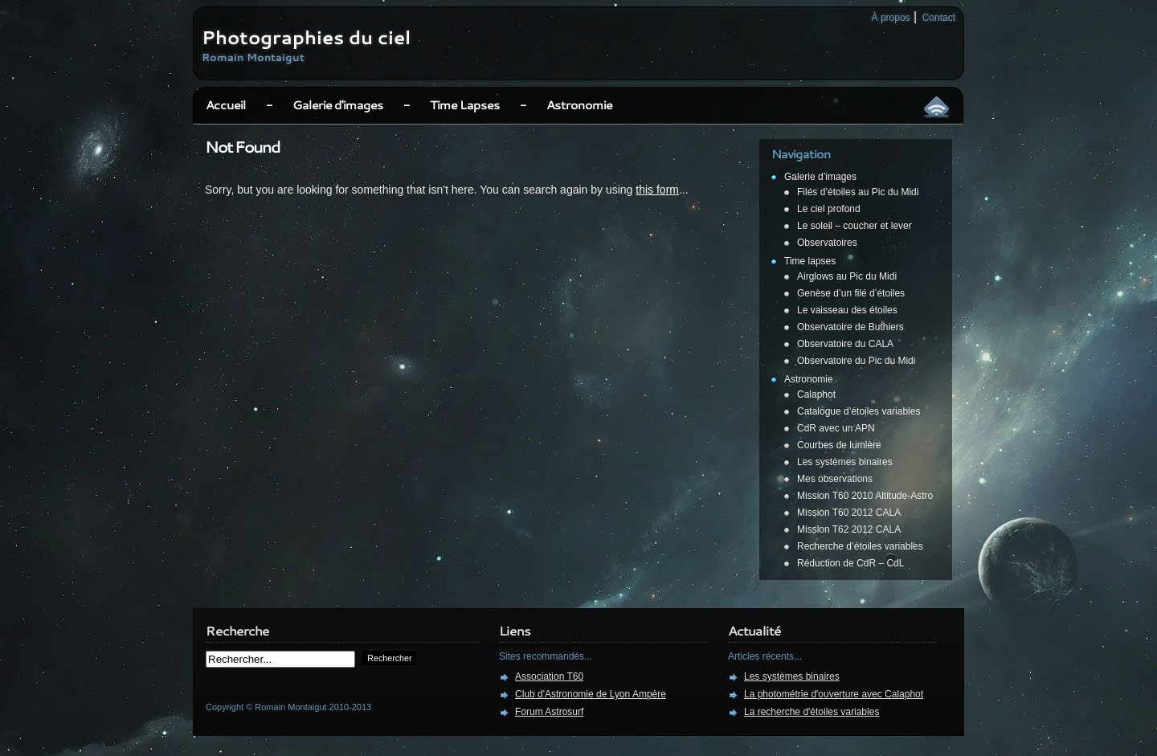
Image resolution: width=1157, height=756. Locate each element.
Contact (938, 17)
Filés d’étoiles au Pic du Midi (857, 192)
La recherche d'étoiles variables (811, 711)
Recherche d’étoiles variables (860, 546)
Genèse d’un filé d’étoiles (851, 293)
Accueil (226, 104)
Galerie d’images (820, 176)
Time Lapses (465, 104)
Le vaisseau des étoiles (847, 310)
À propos (891, 17)
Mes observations (835, 478)
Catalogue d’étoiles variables (858, 411)
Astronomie (579, 104)
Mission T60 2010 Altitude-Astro (865, 495)
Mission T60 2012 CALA (849, 512)
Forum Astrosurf (549, 711)
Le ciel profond (829, 209)
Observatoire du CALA (845, 343)
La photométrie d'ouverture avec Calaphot (833, 694)
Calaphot (816, 394)
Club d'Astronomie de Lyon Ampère (590, 694)
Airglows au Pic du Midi (847, 276)
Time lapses (810, 261)
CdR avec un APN (836, 428)
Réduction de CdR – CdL (850, 563)
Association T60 (549, 676)
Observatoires (827, 242)
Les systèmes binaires (845, 462)
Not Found (242, 146)
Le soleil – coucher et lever (854, 225)
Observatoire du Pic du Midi (856, 360)
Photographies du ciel (306, 37)
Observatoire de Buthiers (850, 327)
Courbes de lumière (839, 445)
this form (657, 189)
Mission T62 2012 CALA (849, 529)
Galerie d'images (337, 104)
